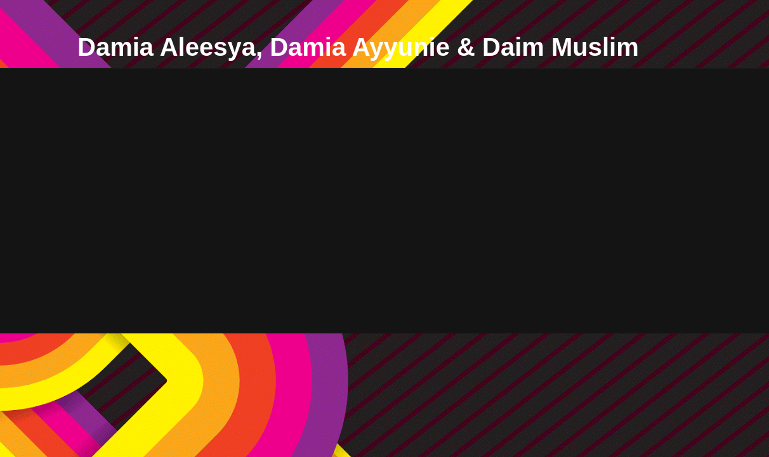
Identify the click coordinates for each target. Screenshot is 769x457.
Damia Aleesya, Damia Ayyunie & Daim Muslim (358, 47)
